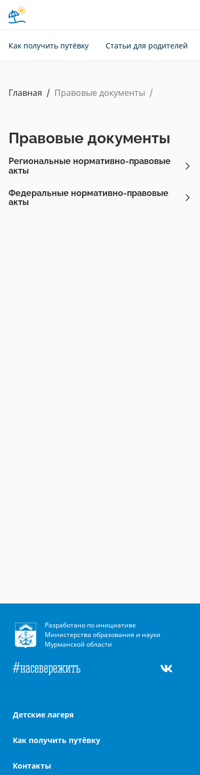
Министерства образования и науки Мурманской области (103, 639)
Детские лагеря (43, 714)
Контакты (32, 766)
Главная (25, 93)
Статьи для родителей (147, 45)
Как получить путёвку (49, 45)
